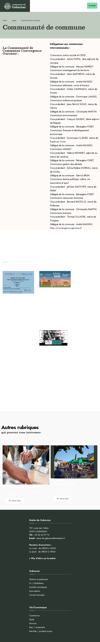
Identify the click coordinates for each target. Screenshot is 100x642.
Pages (14, 20)
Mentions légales (49, 627)
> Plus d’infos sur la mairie (42, 498)
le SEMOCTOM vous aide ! (41, 607)
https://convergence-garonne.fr (66, 228)
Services (33, 563)
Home (5, 20)
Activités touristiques (38, 527)
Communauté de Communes (46, 301)
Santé (31, 560)
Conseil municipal (36, 535)
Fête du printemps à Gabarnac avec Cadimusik (82, 294)
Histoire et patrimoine (38, 519)
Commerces (34, 556)
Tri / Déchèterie (36, 523)
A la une (18, 308)
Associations (34, 531)
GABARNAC (26, 308)
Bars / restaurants (37, 567)
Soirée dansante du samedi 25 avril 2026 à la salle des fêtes (17, 299)
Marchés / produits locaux (40, 571)
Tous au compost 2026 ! (47, 292)
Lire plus (12, 327)
